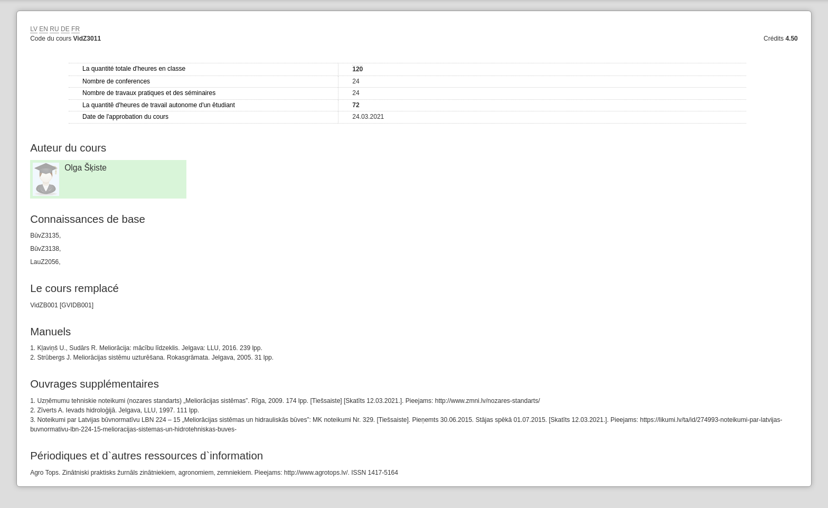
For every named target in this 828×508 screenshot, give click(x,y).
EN (43, 29)
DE (65, 29)
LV (33, 29)
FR (75, 29)
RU (54, 29)
